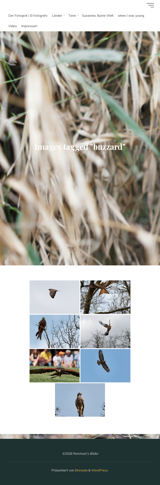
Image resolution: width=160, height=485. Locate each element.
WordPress (99, 470)
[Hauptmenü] (150, 5)
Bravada (81, 470)
